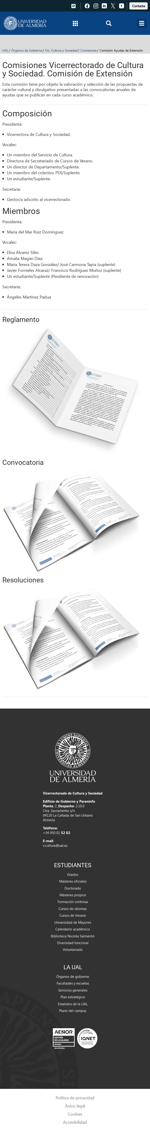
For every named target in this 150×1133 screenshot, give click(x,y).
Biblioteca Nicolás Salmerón (72, 936)
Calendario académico (72, 929)
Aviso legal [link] (75, 1106)
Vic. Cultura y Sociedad (61, 50)
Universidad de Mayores (72, 922)
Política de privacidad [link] (75, 1097)
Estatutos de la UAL (73, 1004)
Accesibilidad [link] (75, 1122)
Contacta (138, 6)
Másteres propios (73, 895)
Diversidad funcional (73, 942)
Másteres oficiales (72, 881)
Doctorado (72, 888)
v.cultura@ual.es (55, 845)
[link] (138, 5)
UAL (5, 50)
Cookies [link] (75, 1114)
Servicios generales (72, 990)
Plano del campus (72, 1010)
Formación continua (72, 901)
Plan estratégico (73, 997)
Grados (72, 874)
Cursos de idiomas (73, 908)
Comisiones (88, 50)
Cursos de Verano (72, 915)
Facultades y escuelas (73, 983)
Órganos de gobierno (72, 976)
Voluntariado (73, 949)
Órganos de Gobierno (26, 50)
